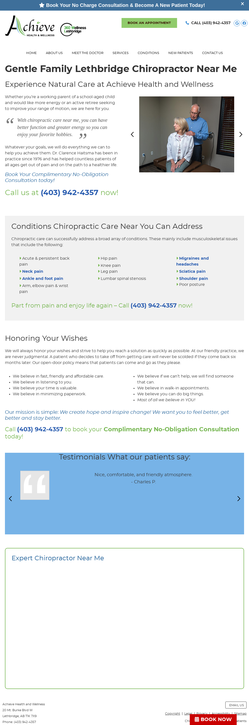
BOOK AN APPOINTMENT (149, 23)
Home (31, 53)
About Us (54, 53)
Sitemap (240, 713)
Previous (133, 134)
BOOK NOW (213, 719)
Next (241, 134)
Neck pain (32, 271)
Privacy (202, 713)
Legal (188, 713)
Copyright (172, 713)
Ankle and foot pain (42, 279)
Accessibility (221, 713)
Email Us (236, 705)
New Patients (180, 53)
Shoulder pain (193, 279)
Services (121, 53)
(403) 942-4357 (216, 23)
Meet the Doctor (87, 53)
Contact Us (212, 53)
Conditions (148, 53)
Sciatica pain (192, 271)
